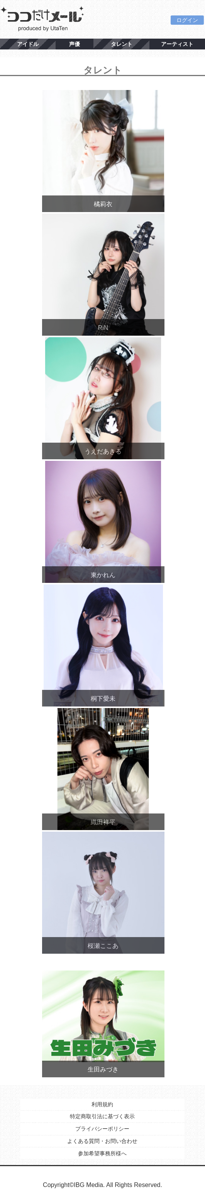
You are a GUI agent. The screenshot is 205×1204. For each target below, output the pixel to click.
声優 (74, 44)
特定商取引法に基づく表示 (102, 1116)
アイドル (28, 44)
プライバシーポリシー (102, 1129)
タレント (121, 44)
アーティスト (177, 44)
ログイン (187, 20)
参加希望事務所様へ (102, 1153)
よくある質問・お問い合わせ (102, 1141)
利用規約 (102, 1104)
